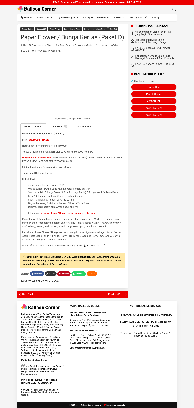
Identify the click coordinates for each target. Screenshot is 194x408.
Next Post (27, 294)
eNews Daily (154, 87)
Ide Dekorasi (120, 17)
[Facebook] (37, 273)
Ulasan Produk (85, 126)
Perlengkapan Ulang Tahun (95, 29)
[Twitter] (51, 273)
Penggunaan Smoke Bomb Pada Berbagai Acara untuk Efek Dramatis (154, 57)
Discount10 (41, 29)
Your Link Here (154, 108)
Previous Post (115, 294)
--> (67, 213)
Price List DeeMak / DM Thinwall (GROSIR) (152, 49)
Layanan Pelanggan (68, 18)
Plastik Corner (153, 94)
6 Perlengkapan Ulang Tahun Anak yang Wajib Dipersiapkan (153, 33)
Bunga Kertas (27, 29)
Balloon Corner (87, 405)
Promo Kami (103, 17)
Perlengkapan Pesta (72, 29)
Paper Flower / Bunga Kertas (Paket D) (72, 37)
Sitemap (155, 17)
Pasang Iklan (138, 17)
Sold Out (113, 29)
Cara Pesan (59, 126)
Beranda (26, 17)
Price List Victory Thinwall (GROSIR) (154, 64)
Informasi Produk (33, 126)
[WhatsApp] (78, 273)
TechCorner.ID (154, 101)
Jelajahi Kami (45, 18)
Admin (26, 51)
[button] (92, 273)
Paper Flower (55, 29)
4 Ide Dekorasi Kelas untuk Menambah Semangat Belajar (151, 41)
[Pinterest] (64, 273)
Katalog (88, 18)
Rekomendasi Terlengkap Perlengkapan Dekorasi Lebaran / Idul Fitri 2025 (97, 3)
